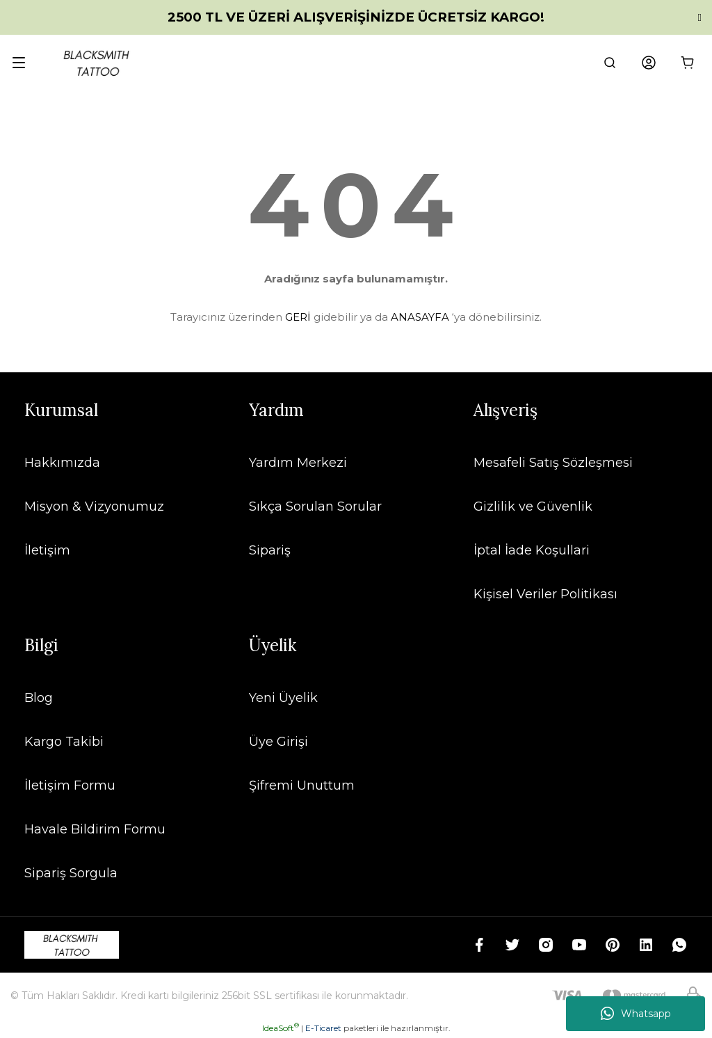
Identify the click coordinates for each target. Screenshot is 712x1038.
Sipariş (270, 550)
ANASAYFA (420, 317)
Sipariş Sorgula (71, 873)
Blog (38, 697)
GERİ (298, 317)
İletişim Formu (69, 785)
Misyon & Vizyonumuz (94, 506)
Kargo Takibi (64, 741)
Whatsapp (636, 1013)
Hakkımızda (62, 462)
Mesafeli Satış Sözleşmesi (553, 462)
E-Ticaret (323, 1028)
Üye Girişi (278, 741)
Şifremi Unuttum (302, 785)
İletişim (47, 550)
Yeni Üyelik (283, 697)
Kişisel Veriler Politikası (545, 594)
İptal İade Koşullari (532, 550)
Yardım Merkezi (298, 462)
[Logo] (97, 62)
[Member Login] (649, 63)
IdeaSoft (280, 1028)
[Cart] (688, 63)
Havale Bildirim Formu (94, 829)
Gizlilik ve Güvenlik (533, 506)
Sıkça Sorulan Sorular (315, 506)
